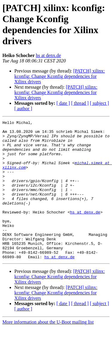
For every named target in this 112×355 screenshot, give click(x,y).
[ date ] (63, 103)
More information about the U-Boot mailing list (48, 349)
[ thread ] (80, 103)
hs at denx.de (48, 55)
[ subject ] (99, 103)
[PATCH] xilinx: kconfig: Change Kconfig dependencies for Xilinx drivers (59, 76)
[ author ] (23, 108)
